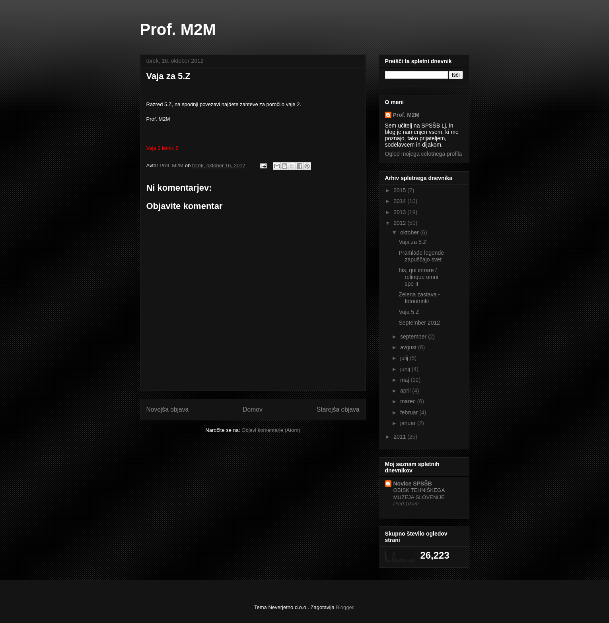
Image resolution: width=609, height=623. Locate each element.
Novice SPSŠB (412, 483)
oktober (410, 232)
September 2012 (419, 322)
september (414, 336)
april (406, 390)
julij (405, 358)
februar (409, 412)
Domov (252, 409)
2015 (400, 190)
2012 (400, 223)
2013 (400, 212)
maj (405, 380)
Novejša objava (167, 409)
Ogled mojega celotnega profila (423, 154)
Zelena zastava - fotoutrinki (419, 297)
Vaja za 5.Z (412, 242)
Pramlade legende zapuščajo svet (421, 256)
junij (406, 369)
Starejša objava (338, 409)
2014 (400, 201)
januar (408, 423)
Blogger (344, 607)
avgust (409, 347)
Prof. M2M (178, 29)
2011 (400, 436)
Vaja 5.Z (409, 312)
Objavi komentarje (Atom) (270, 430)
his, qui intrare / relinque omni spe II (418, 277)
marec (408, 401)
